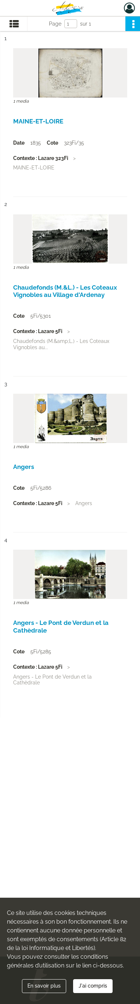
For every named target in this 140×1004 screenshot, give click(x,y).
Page (55, 24)
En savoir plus (44, 986)
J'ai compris (93, 986)
